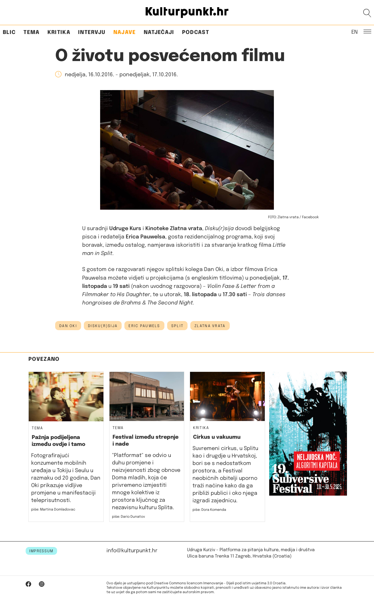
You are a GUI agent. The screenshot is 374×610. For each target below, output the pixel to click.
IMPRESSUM (41, 551)
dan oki (68, 326)
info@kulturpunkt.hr (131, 550)
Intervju (92, 32)
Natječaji (159, 32)
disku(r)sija (102, 326)
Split (177, 326)
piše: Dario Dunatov (128, 517)
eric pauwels (144, 326)
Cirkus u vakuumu (217, 437)
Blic (9, 32)
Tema (31, 32)
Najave (124, 32)
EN (354, 32)
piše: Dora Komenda (209, 510)
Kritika (58, 32)
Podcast (195, 32)
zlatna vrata (209, 326)
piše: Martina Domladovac (53, 509)
